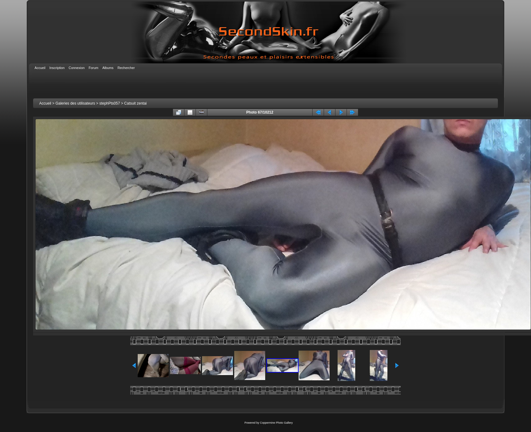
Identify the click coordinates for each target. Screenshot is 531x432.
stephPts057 (109, 103)
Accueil (45, 103)
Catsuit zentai (135, 103)
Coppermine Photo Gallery (276, 422)
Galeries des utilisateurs (75, 103)
